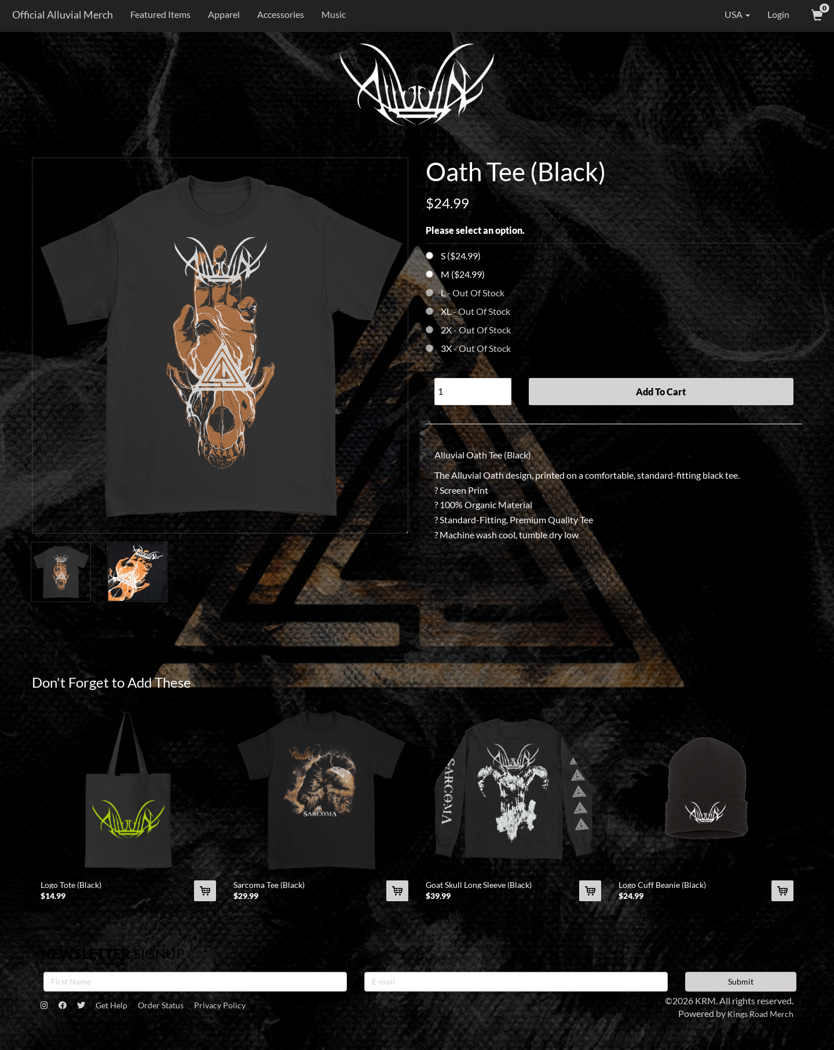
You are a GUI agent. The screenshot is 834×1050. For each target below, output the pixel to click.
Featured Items (157, 14)
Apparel (220, 14)
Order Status (182, 1012)
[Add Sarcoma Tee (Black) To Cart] (397, 897)
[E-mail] (516, 987)
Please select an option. (475, 230)
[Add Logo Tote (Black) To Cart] (205, 897)
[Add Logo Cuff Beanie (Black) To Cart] (782, 897)
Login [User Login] (778, 14)
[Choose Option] (429, 255)
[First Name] (195, 987)
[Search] (418, 14)
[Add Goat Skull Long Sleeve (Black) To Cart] (590, 897)
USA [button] (729, 14)
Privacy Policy (249, 1012)
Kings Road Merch (756, 1019)
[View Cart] (816, 14)
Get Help (125, 1012)
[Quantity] (472, 391)
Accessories (277, 14)
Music (330, 14)
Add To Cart (661, 392)
